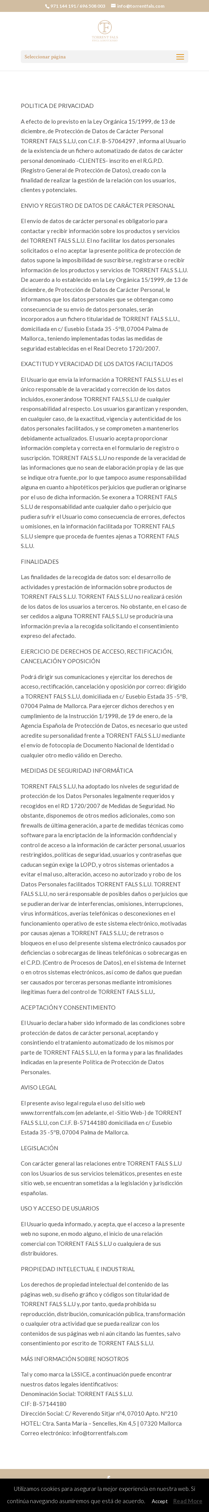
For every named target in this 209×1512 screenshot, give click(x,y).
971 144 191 (63, 6)
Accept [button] (160, 1501)
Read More (187, 1500)
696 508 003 (93, 6)
